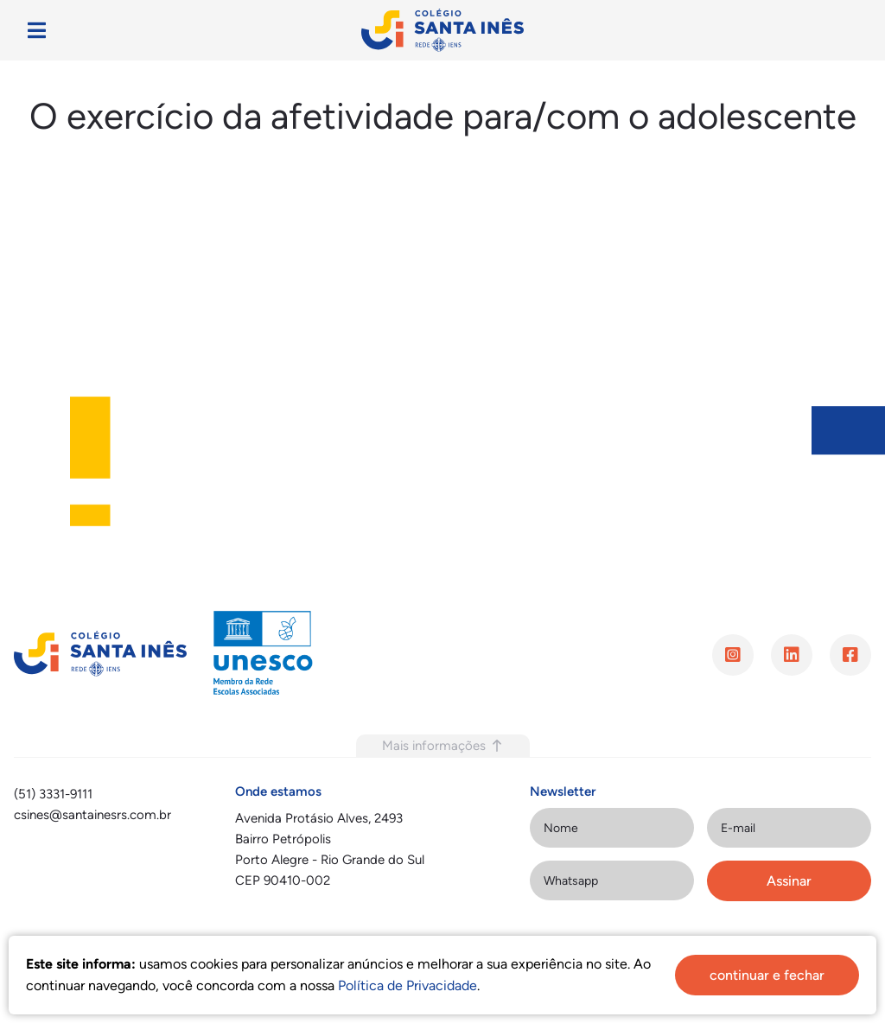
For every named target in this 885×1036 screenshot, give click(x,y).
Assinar (789, 881)
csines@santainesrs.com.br (92, 815)
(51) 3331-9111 (53, 794)
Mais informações (443, 745)
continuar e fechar (767, 975)
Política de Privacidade (407, 985)
